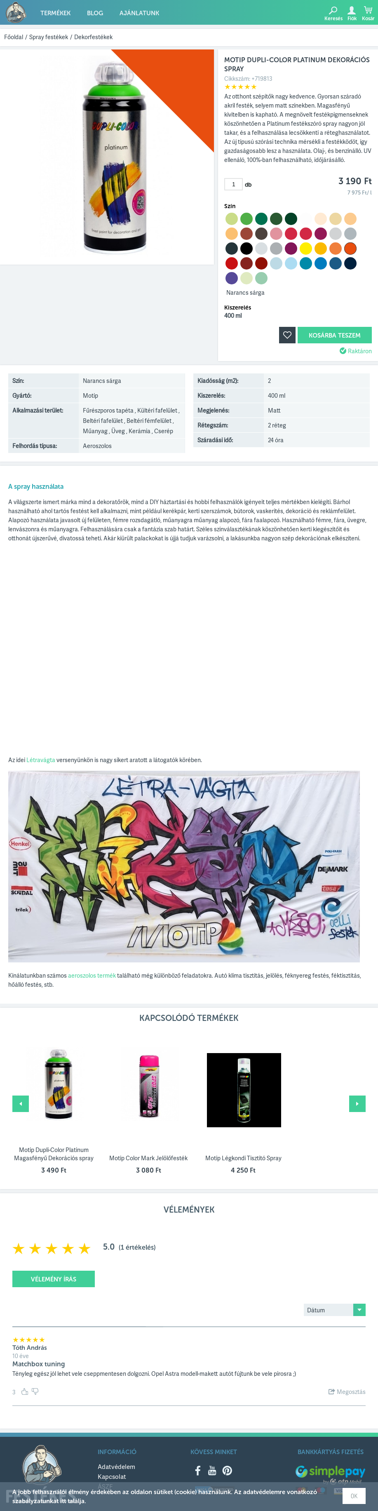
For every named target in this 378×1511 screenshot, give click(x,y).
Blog (95, 13)
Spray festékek (48, 37)
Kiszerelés (237, 308)
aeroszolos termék (92, 975)
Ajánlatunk (139, 13)
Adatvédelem (116, 1466)
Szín (229, 206)
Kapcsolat (112, 1476)
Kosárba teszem (335, 335)
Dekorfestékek (93, 37)
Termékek (55, 13)
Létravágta (40, 760)
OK (354, 1496)
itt (63, 1501)
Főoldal (13, 37)
